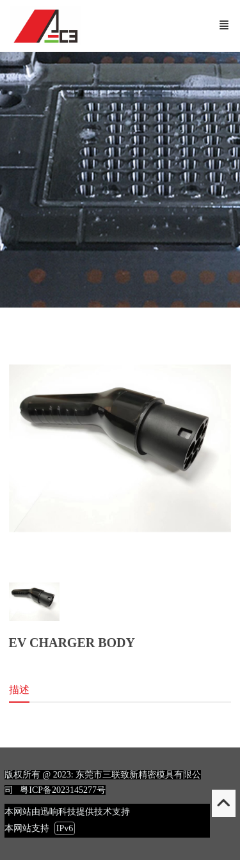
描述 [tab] (19, 689)
